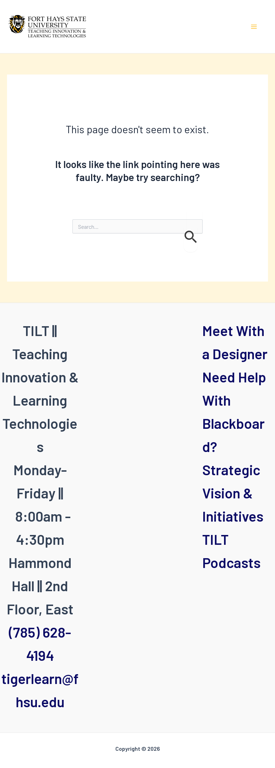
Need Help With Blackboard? (234, 411)
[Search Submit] (190, 238)
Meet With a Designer (235, 342)
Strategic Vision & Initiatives (232, 492)
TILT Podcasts (231, 551)
